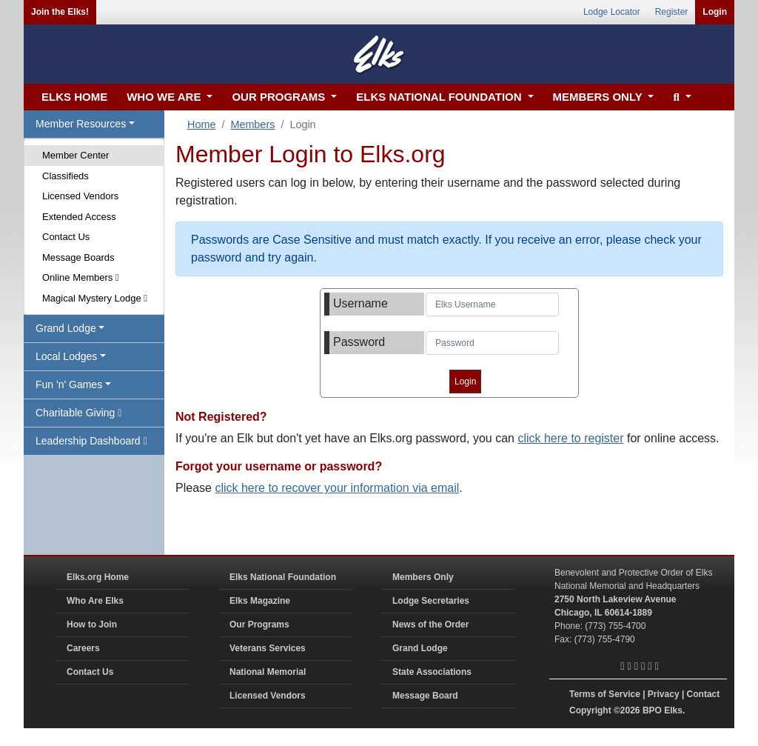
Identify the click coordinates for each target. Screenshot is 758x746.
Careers (83, 648)
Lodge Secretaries (430, 601)
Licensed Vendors (80, 196)
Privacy (664, 694)
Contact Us (66, 236)
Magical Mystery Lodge (94, 298)
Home (201, 124)
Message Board (425, 695)
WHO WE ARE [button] (165, 96)
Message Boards (78, 257)
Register (671, 12)
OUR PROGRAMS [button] (280, 96)
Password (359, 342)
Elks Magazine (259, 601)
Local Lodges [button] (66, 356)
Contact (703, 694)
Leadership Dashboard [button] (91, 441)
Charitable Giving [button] (78, 413)
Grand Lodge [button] (66, 328)
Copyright (590, 710)
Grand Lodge (420, 648)
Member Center (75, 155)
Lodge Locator (611, 12)
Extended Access (79, 216)
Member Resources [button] (81, 124)
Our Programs (259, 624)
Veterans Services (267, 648)
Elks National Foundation (282, 577)
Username (360, 303)
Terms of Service (604, 694)
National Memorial (267, 672)
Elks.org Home (98, 577)
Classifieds (65, 175)
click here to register (570, 438)
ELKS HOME (74, 96)
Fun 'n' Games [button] (69, 384)
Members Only (423, 577)
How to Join (92, 624)
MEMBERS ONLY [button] (599, 96)
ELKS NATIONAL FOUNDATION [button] (440, 96)
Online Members (80, 277)
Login (714, 12)
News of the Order (430, 624)
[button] (680, 97)
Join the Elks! (60, 12)
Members (252, 124)
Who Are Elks (95, 601)
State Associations (432, 672)
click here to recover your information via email (337, 488)
